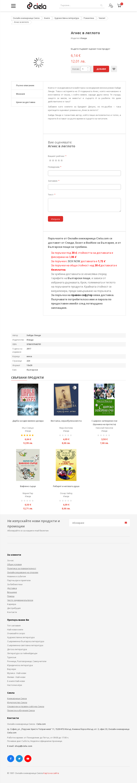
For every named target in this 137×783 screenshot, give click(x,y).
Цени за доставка (25, 102)
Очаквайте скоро (16, 633)
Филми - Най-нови (16, 677)
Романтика (89, 18)
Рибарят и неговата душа (66, 486)
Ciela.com (41, 724)
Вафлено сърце (28, 486)
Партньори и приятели (19, 580)
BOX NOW (74, 261)
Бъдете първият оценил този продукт (90, 48)
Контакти (12, 612)
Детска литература (17, 649)
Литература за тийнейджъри (22, 653)
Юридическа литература (20, 665)
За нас (10, 560)
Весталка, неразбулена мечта (66, 420)
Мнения (20, 93)
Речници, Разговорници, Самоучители (26, 661)
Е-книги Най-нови (16, 681)
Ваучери (11, 669)
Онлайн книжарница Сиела (26, 18)
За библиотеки (14, 584)
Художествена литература (66, 18)
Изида (83, 38)
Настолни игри (14, 685)
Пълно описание (25, 85)
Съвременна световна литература (25, 645)
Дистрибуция (14, 608)
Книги (47, 18)
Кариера (11, 604)
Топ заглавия (14, 625)
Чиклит (102, 18)
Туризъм (11, 657)
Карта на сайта (51, 773)
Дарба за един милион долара (27, 420)
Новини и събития (16, 576)
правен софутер (82, 295)
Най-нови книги (15, 629)
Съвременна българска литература (25, 641)
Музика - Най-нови (16, 673)
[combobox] (82, 5)
